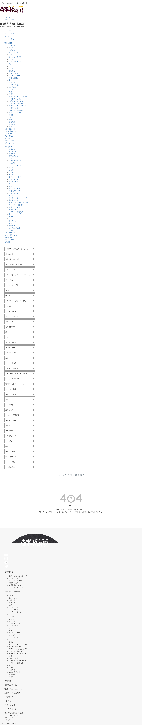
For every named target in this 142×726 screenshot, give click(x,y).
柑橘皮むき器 (13, 108)
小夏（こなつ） (10, 269)
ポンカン (8, 306)
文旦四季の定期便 (11, 368)
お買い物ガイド (9, 129)
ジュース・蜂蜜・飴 (16, 103)
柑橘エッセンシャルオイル (18, 101)
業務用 (11, 126)
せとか (11, 66)
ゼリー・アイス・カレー (17, 106)
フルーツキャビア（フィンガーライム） (19, 275)
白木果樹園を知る (10, 131)
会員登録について (15, 585)
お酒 (10, 120)
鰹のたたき (13, 117)
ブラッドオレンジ (15, 73)
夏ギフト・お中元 (15, 113)
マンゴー (12, 82)
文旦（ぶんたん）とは (13, 689)
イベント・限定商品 (16, 110)
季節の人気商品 (10, 451)
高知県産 (12, 122)
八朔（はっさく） (11, 321)
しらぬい (12, 68)
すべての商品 (10, 467)
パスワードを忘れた (16, 587)
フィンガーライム (15, 57)
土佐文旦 (12, 45)
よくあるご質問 (14, 578)
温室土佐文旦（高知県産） (14, 264)
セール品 (8, 441)
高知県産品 (9, 431)
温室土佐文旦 (13, 52)
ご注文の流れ (13, 583)
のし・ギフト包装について (18, 580)
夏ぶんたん (13, 48)
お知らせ (8, 701)
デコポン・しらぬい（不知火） (16, 301)
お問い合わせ (9, 17)
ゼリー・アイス (14, 207)
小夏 (10, 55)
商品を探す (8, 43)
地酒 (7, 399)
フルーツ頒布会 (10, 363)
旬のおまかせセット (16, 99)
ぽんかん (12, 71)
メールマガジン (10, 709)
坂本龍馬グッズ (14, 124)
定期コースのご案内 (12, 693)
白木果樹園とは (10, 685)
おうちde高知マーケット (17, 660)
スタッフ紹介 (9, 136)
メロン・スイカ (14, 85)
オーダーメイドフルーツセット (20, 96)
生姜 (10, 92)
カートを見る (9, 33)
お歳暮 (11, 115)
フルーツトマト (14, 89)
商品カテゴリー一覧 (12, 591)
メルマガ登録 (9, 19)
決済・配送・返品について (18, 576)
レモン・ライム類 (15, 61)
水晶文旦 (12, 50)
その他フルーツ (14, 87)
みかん (11, 64)
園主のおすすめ (10, 457)
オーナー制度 (10, 462)
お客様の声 (8, 133)
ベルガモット (13, 59)
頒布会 (11, 195)
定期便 (11, 94)
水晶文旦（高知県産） (13, 259)
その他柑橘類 (13, 78)
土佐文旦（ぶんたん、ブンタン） (17, 249)
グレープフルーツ (15, 75)
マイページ (8, 31)
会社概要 (7, 138)
